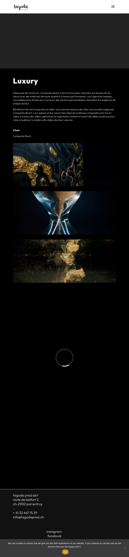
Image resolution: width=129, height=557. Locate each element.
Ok (65, 552)
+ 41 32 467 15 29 (25, 513)
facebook (55, 536)
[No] (124, 548)
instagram (54, 531)
